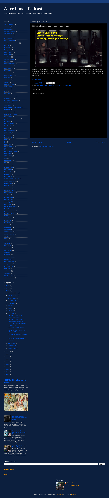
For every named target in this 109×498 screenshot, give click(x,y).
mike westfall (8, 188)
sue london (7, 245)
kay (5, 162)
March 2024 (11, 343)
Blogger (73, 494)
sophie (6, 238)
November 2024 (13, 295)
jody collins (7, 153)
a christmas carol (9, 24)
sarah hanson (8, 227)
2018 (8, 364)
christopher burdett (9, 63)
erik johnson (7, 102)
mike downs (7, 185)
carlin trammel (8, 52)
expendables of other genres (12, 107)
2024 (8, 291)
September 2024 (13, 300)
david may (7, 79)
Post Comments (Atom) (47, 146)
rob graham (68, 85)
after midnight (8, 33)
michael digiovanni (9, 181)
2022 (8, 354)
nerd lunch (7, 195)
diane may (7, 89)
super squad (7, 248)
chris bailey (7, 57)
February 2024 (12, 345)
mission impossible (9, 190)
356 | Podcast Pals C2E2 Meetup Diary (19, 446)
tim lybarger (7, 259)
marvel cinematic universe (11, 178)
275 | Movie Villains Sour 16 (16, 327)
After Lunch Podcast (23, 8)
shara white (7, 229)
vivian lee (7, 273)
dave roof (7, 77)
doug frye (7, 93)
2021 (8, 356)
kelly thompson (8, 167)
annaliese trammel (9, 40)
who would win (8, 275)
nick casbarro (8, 199)
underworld (7, 271)
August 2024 (12, 303)
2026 (8, 286)
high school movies (9, 123)
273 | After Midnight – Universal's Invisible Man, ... (17, 335)
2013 (8, 371)
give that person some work (12, 119)
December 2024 (13, 293)
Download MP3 (37, 79)
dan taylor (7, 70)
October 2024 (12, 298)
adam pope (7, 29)
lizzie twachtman (9, 172)
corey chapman (8, 66)
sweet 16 (7, 252)
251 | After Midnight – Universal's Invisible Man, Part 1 (19, 417)
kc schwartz (7, 165)
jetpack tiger (7, 149)
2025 (8, 288)
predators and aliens (10, 213)
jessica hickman (9, 146)
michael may (52, 85)
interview (6, 128)
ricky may (7, 215)
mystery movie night (10, 192)
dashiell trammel (9, 75)
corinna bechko (8, 68)
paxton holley (60, 85)
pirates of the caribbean (11, 206)
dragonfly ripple (8, 98)
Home (68, 142)
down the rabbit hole (10, 96)
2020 (8, 359)
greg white (7, 121)
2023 (8, 351)
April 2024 (11, 313)
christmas (7, 61)
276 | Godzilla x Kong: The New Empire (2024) (17, 324)
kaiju (5, 158)
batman (6, 45)
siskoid (6, 236)
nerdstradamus (8, 197)
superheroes (8, 250)
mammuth (60, 494)
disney (6, 91)
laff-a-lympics (8, 169)
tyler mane (7, 268)
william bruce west (9, 278)
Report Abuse (9, 469)
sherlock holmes (9, 234)
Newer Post (37, 142)
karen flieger (7, 160)
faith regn (7, 109)
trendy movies (8, 264)
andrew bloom (8, 38)
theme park (7, 254)
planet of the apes (9, 211)
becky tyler (7, 47)
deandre (6, 82)
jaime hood (7, 132)
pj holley (6, 208)
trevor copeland (8, 266)
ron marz (6, 225)
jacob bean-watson (9, 130)
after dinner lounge (42, 85)
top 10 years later (9, 261)
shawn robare (8, 231)
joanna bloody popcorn (11, 151)
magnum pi (7, 174)
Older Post (100, 142)
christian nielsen (9, 59)
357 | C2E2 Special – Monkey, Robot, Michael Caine (19, 432)
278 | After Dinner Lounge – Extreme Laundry (16, 316)
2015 (8, 366)
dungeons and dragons (11, 100)
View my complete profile (72, 485)
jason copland (8, 137)
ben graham (7, 50)
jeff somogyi (7, 144)
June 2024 (11, 308)
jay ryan (6, 139)
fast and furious (8, 112)
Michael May (70, 483)
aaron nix (7, 27)
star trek (6, 241)
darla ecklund (8, 73)
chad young (7, 54)
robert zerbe (7, 220)
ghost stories (8, 116)
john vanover (8, 155)
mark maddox (8, 176)
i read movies (8, 126)
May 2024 (11, 310)
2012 (8, 374)
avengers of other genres (11, 43)
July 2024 (11, 305)
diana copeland (8, 86)
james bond (7, 135)
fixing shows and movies (11, 114)
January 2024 (12, 348)
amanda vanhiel (9, 36)
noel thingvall (8, 202)
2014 (8, 369)
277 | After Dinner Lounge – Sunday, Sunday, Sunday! (16, 320)
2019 (8, 361)
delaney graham (9, 84)
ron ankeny (7, 222)
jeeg (5, 142)
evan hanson (8, 105)
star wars (7, 243)
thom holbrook (8, 257)
